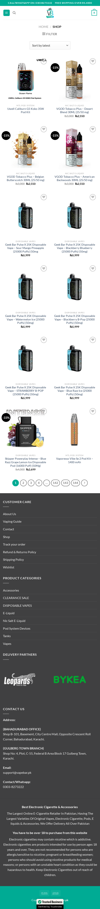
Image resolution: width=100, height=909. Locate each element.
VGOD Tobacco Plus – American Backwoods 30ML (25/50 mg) (75, 178)
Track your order (14, 544)
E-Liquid (8, 613)
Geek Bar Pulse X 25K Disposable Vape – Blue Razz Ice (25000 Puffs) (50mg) (74, 391)
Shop (6, 537)
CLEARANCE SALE (16, 598)
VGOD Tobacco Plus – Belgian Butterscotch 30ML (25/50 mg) (25, 178)
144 (75, 483)
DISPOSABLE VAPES (17, 605)
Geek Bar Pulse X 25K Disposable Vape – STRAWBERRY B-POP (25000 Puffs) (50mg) (25, 391)
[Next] (84, 483)
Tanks (7, 636)
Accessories (11, 590)
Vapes (7, 643)
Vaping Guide (12, 521)
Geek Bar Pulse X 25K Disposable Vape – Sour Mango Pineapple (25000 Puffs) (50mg (25, 248)
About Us (9, 514)
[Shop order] (50, 45)
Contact (8, 529)
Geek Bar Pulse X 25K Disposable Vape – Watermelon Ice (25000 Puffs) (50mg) (25, 319)
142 (55, 483)
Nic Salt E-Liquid (14, 621)
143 (65, 483)
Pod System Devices (16, 628)
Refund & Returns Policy (19, 552)
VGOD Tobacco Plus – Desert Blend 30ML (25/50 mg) (74, 110)
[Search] (14, 13)
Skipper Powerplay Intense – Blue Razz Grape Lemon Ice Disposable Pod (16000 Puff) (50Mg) (25, 462)
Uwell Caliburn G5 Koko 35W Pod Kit (25, 110)
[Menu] (6, 13)
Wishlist (8, 567)
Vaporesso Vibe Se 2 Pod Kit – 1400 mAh (74, 460)
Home (43, 26)
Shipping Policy (13, 559)
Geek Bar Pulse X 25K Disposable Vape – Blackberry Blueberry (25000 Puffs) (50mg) (74, 248)
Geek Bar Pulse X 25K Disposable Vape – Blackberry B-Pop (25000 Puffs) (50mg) (74, 319)
